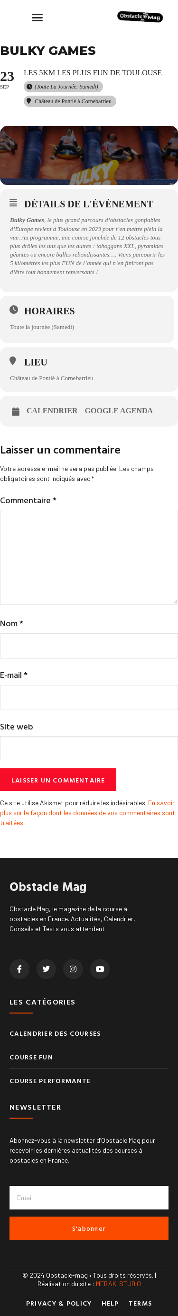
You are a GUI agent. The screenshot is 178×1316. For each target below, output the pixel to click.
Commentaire (28, 500)
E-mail (14, 674)
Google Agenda (119, 411)
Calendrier (52, 411)
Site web (16, 726)
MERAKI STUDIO (118, 1284)
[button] (37, 17)
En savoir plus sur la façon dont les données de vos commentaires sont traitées (87, 813)
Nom (11, 623)
